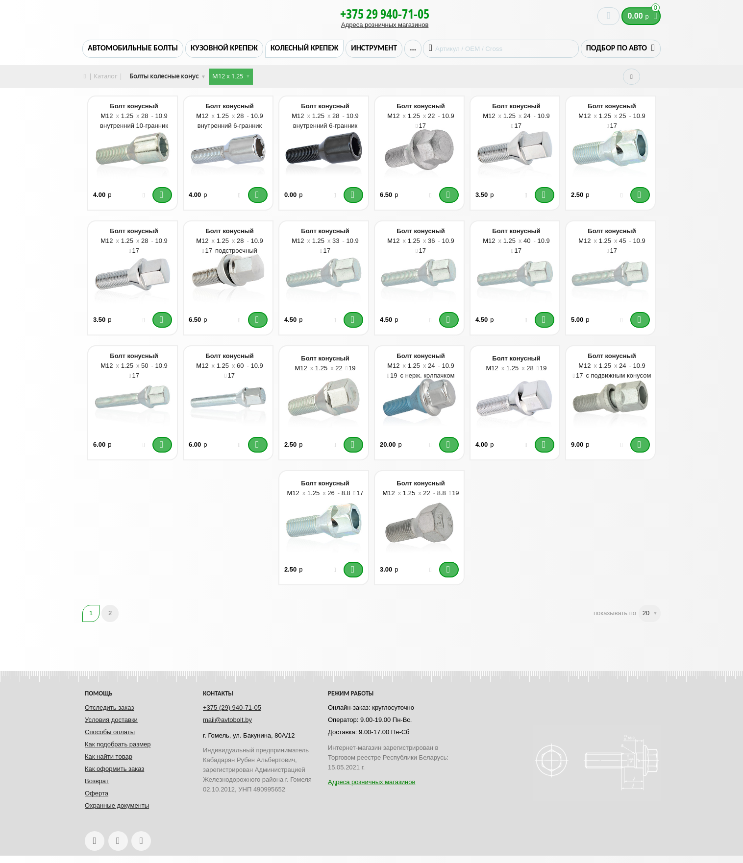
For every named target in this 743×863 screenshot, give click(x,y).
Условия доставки (111, 719)
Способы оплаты (110, 732)
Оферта (96, 793)
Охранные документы (117, 805)
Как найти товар (108, 756)
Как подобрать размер (118, 744)
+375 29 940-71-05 (384, 14)
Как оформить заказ (114, 768)
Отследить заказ (109, 707)
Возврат (97, 781)
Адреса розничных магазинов (384, 24)
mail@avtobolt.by (227, 719)
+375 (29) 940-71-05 (232, 707)
